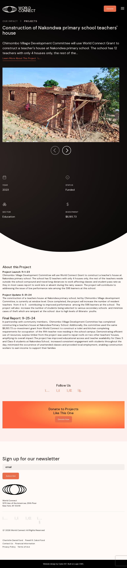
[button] (66, 151)
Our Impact (10, 21)
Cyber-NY (63, 564)
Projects (30, 21)
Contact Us (7, 543)
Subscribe (10, 476)
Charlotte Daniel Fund (12, 540)
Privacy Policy (9, 547)
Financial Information (25, 543)
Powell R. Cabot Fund (35, 540)
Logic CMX (78, 564)
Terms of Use (24, 547)
